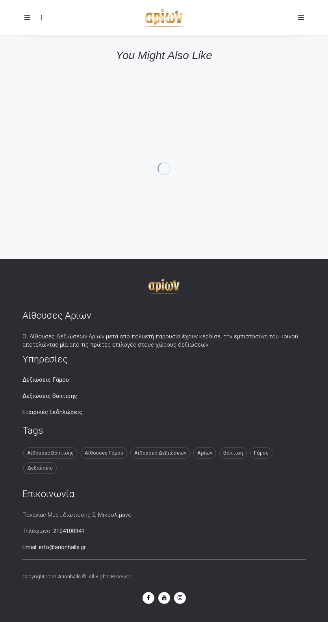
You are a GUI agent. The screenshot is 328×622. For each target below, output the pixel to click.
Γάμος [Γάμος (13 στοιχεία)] (261, 453)
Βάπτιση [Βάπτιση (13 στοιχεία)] (233, 453)
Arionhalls (69, 576)
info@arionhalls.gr (62, 547)
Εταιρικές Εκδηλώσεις (52, 412)
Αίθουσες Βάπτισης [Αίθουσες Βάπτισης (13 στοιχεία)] (50, 453)
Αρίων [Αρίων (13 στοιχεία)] (204, 453)
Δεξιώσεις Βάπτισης (49, 395)
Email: (30, 547)
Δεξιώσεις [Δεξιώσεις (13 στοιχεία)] (40, 468)
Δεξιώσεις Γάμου (45, 379)
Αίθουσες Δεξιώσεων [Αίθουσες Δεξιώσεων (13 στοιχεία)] (160, 453)
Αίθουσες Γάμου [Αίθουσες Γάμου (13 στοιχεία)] (104, 453)
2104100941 (69, 531)
